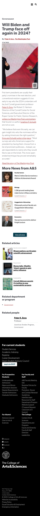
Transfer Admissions (9, 392)
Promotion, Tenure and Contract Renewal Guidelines (30, 392)
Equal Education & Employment (13, 504)
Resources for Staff (28, 400)
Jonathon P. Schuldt (28, 121)
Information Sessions (9, 387)
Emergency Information (10, 507)
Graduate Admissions (10, 395)
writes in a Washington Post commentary (19, 118)
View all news (20, 235)
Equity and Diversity (29, 427)
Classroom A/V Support (27, 410)
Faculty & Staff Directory (27, 431)
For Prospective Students (8, 375)
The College (26, 414)
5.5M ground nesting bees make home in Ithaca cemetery (26, 191)
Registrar (5, 354)
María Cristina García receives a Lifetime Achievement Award (26, 176)
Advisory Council (8, 417)
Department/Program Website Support (29, 403)
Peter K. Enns (9, 39)
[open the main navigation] (32, 4)
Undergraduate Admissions (7, 381)
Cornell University (12, 4)
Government (8, 304)
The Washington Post (22, 39)
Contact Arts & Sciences (27, 418)
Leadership (26, 435)
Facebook (6, 445)
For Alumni (6, 414)
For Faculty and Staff (28, 375)
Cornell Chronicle (20, 196)
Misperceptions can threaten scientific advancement (24, 252)
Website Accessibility (10, 499)
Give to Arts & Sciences (7, 421)
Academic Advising (10, 352)
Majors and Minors (8, 385)
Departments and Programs (28, 423)
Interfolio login (27, 397)
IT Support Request (29, 407)
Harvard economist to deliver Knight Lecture (25, 221)
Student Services (9, 349)
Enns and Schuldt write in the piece (16, 138)
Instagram (6, 439)
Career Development (11, 357)
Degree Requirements (10, 390)
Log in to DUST (9, 364)
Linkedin (6, 442)
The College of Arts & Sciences (20, 11)
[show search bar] (36, 4)
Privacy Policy (6, 502)
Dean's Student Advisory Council (15, 360)
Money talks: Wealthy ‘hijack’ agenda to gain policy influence (22, 268)
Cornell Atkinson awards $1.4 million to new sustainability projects (23, 283)
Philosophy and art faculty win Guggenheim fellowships (25, 206)
